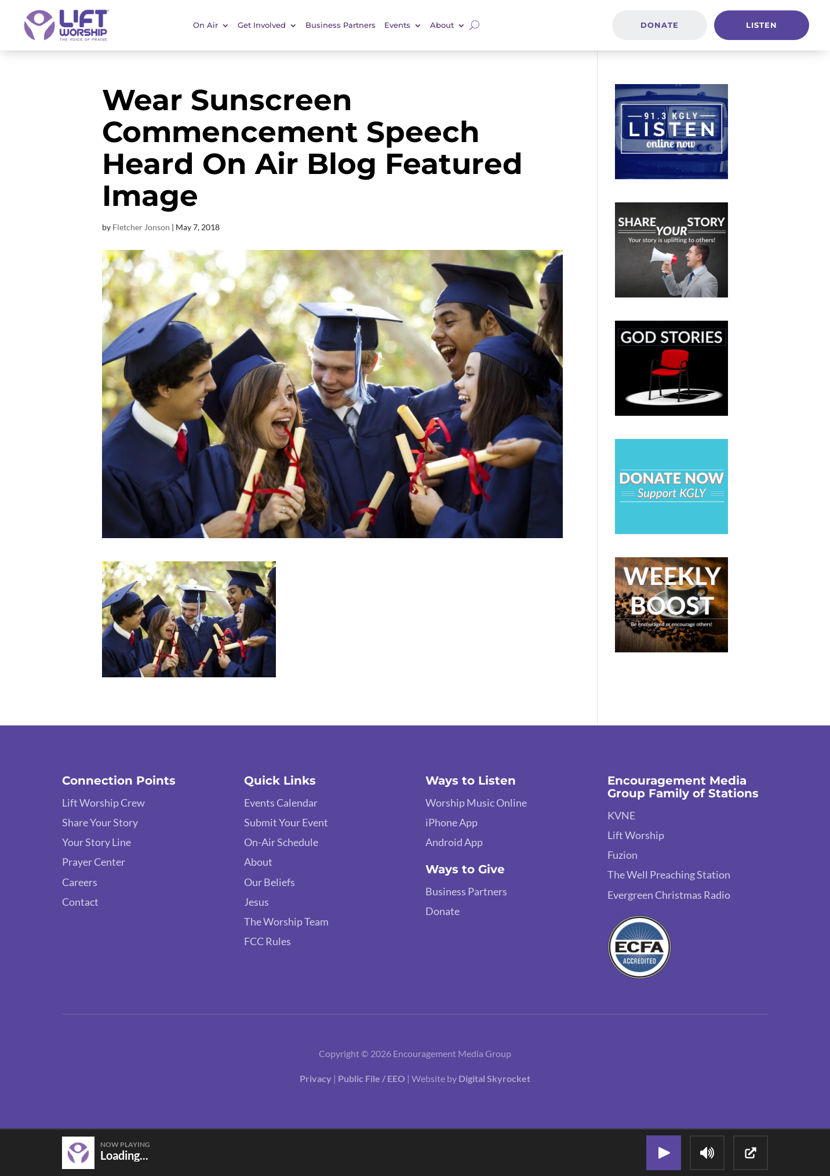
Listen (761, 25)
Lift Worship (635, 835)
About (442, 25)
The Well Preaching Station (668, 874)
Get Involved (262, 25)
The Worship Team (286, 921)
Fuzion (622, 854)
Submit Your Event (286, 822)
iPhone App (451, 822)
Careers (79, 882)
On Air (205, 25)
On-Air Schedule (281, 842)
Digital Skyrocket (494, 1078)
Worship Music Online (476, 802)
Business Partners (340, 25)
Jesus (256, 901)
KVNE (621, 815)
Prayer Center (93, 861)
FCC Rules (267, 941)
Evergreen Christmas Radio (668, 894)
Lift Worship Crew (103, 802)
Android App (454, 842)
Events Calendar (281, 802)
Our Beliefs (269, 882)
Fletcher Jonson (141, 227)
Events (397, 25)
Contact (80, 901)
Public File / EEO (371, 1078)
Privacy (316, 1078)
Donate (659, 25)
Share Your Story (100, 822)
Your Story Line (96, 842)
